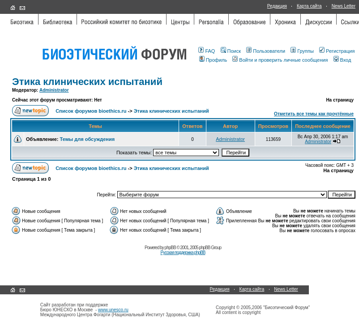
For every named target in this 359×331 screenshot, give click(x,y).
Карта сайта (309, 6)
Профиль (213, 60)
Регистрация (337, 51)
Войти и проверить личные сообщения (280, 60)
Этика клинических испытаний (87, 81)
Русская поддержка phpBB (182, 252)
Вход (342, 60)
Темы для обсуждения (87, 139)
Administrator (54, 90)
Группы (302, 51)
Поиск (231, 51)
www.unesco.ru (113, 309)
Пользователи (265, 51)
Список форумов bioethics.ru (91, 111)
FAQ (206, 51)
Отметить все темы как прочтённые (314, 113)
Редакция (277, 6)
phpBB (170, 247)
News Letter (343, 6)
